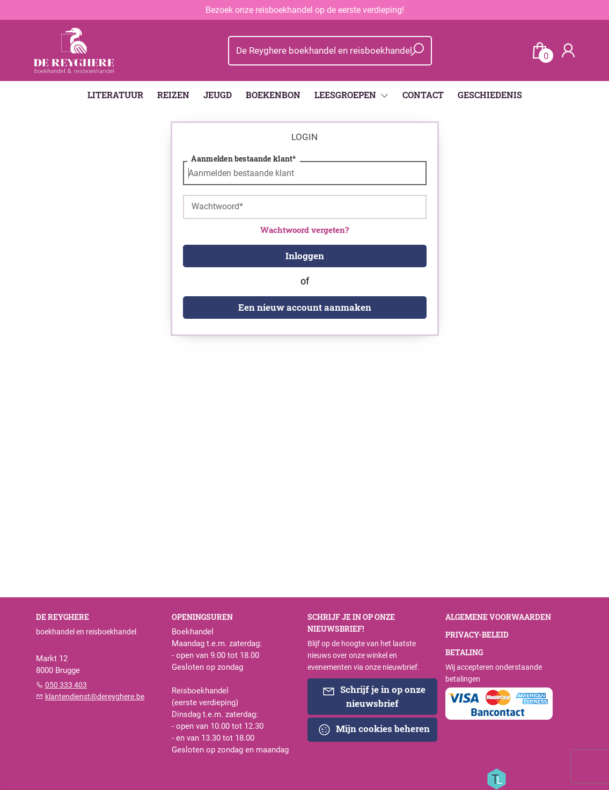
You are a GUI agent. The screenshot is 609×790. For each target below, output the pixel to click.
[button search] (417, 50)
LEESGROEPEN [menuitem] (346, 94)
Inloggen (304, 256)
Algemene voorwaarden (498, 617)
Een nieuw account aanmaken (304, 307)
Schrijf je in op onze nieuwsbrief (373, 696)
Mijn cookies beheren (374, 729)
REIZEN (173, 94)
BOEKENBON (273, 94)
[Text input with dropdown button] (323, 50)
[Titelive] (496, 778)
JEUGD (217, 94)
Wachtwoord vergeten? (304, 229)
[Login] (568, 50)
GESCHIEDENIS (490, 94)
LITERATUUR (115, 94)
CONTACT (423, 94)
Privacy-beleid (477, 635)
